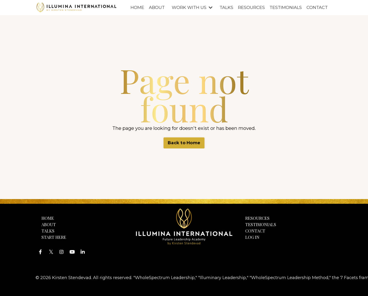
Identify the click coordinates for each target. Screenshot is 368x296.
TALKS (226, 7)
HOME (137, 7)
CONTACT (317, 7)
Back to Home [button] (184, 142)
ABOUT (157, 7)
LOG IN (252, 237)
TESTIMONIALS (286, 7)
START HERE (53, 237)
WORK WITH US (192, 7)
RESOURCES (251, 7)
